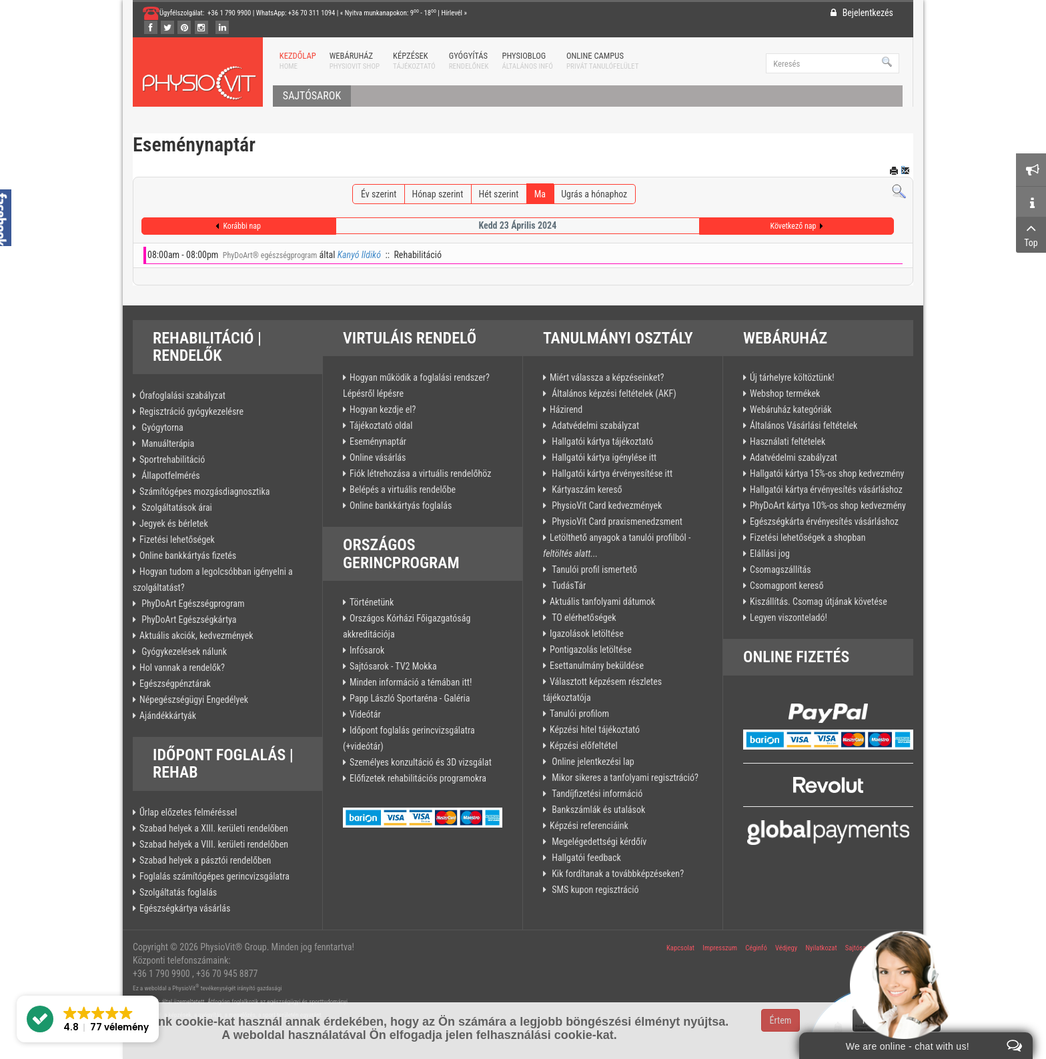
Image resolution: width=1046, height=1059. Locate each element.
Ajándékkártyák (167, 715)
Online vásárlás (378, 457)
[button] (88, 1019)
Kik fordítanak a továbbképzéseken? (617, 873)
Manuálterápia (166, 443)
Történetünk (372, 602)
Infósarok (367, 650)
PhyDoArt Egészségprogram (192, 603)
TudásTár (568, 585)
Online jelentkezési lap (592, 761)
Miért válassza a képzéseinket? (607, 377)
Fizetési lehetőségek (177, 539)
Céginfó (756, 948)
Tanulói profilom (579, 713)
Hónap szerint (438, 194)
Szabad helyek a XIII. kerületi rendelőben (213, 828)
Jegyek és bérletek (173, 523)
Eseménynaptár (378, 441)
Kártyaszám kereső (586, 489)
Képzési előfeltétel (584, 745)
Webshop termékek (785, 393)
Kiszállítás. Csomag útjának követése (818, 601)
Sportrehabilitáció (172, 459)
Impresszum (719, 948)
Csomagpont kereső (786, 585)
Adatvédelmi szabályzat (594, 425)
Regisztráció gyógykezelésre (191, 411)
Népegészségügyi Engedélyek (193, 699)
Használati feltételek (787, 441)
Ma (540, 194)
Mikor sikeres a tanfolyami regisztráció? (624, 777)
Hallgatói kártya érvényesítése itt (611, 473)
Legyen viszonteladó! (788, 617)
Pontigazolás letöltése (591, 649)
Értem (781, 1020)
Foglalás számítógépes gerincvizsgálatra (214, 876)
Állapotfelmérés (169, 475)
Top (1031, 234)
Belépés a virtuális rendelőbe (403, 489)
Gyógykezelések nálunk (183, 651)
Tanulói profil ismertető (593, 569)
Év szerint (378, 194)
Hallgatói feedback (585, 857)
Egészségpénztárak (175, 683)
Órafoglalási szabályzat (182, 395)
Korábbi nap (241, 226)
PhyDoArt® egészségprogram (270, 255)
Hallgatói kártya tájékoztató (601, 441)
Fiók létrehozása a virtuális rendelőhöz (420, 473)
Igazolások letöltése (587, 633)
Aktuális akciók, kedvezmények (196, 635)
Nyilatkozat (820, 948)
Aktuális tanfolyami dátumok (602, 601)
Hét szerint (499, 194)
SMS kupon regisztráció (594, 889)
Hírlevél (451, 13)
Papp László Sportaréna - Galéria (410, 698)
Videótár (365, 714)
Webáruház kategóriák (791, 409)
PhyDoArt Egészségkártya (188, 619)
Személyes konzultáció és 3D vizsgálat (421, 762)
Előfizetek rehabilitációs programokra (418, 778)
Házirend (566, 409)
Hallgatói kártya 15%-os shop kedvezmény (827, 473)
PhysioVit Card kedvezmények (606, 505)
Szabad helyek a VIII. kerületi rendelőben (213, 844)
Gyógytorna (161, 427)
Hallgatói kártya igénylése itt (603, 457)
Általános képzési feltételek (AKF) (613, 393)
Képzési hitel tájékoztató (595, 729)
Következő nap (793, 226)
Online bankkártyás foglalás (401, 505)
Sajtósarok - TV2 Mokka (393, 666)
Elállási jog (770, 553)
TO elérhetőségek (583, 617)
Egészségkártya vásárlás (184, 908)
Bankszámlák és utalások (597, 809)
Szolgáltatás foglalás (178, 892)
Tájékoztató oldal (381, 425)
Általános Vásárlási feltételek (803, 425)
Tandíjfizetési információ (596, 793)
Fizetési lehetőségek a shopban (808, 537)
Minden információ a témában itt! (411, 682)
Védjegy (786, 948)
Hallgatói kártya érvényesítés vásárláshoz (826, 489)
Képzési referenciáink (589, 825)
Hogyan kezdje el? (383, 409)
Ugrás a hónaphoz (594, 194)
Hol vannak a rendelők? (182, 667)
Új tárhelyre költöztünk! (792, 377)
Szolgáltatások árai (175, 507)
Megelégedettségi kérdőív (598, 841)
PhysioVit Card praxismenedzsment (616, 521)
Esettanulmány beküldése (597, 665)
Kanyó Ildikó (359, 254)
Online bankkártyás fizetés (187, 555)
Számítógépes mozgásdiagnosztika (204, 491)
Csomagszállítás (780, 569)
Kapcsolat (680, 948)
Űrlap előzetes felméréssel (188, 812)
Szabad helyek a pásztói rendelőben (205, 860)
